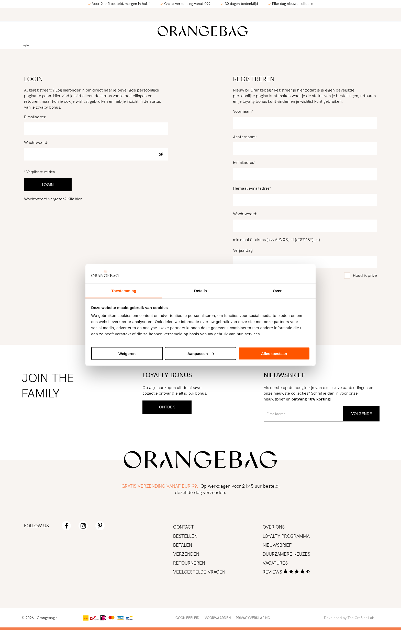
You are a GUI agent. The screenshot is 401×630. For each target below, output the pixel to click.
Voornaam (242, 111)
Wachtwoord (35, 142)
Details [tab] (200, 291)
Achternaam (244, 137)
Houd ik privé (365, 275)
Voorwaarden (218, 617)
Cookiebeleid (187, 617)
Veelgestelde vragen (199, 572)
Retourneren (189, 563)
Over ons (274, 527)
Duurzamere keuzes (286, 554)
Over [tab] (277, 291)
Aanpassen (200, 353)
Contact (183, 527)
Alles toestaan (274, 353)
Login (25, 45)
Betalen (182, 545)
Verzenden (186, 554)
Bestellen (185, 536)
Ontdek (167, 407)
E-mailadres (34, 117)
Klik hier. (75, 199)
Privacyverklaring (253, 617)
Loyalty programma (286, 536)
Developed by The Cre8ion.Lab (349, 617)
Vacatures (275, 563)
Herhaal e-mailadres (251, 188)
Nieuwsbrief (277, 545)
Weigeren (127, 353)
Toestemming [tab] (123, 291)
